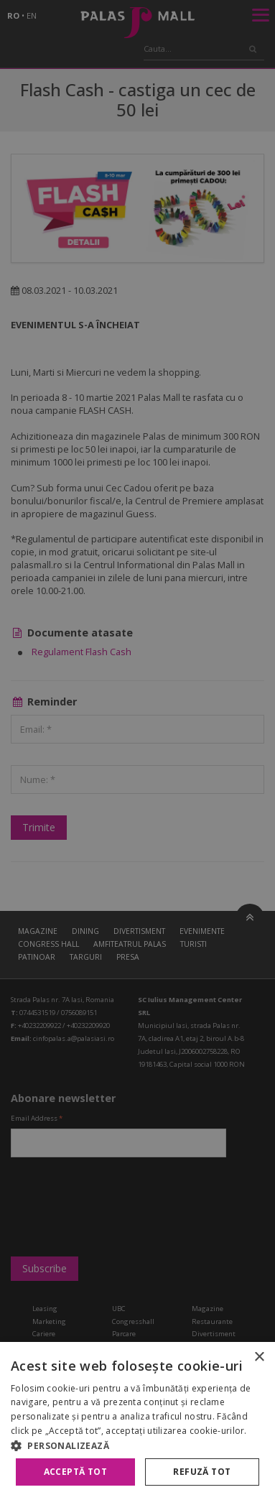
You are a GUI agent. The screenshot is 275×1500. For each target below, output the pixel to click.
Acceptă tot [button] (75, 1472)
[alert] (137, 750)
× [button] (258, 1357)
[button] (137, 1445)
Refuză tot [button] (201, 1472)
